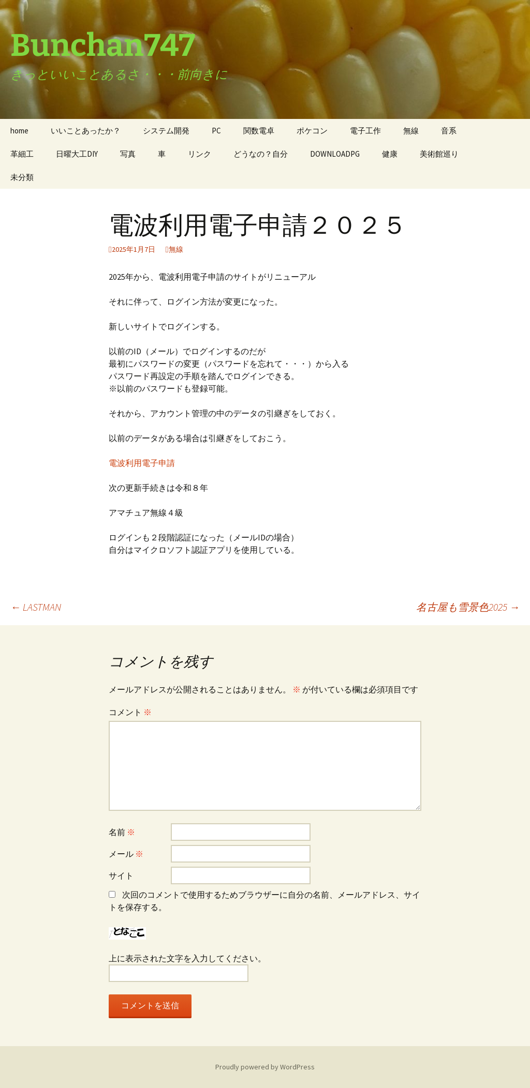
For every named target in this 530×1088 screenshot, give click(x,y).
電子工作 (365, 130)
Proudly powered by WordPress (265, 1066)
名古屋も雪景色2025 (468, 606)
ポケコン (312, 130)
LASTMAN (35, 606)
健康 (390, 154)
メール (126, 854)
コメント (130, 712)
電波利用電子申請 (142, 463)
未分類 (22, 177)
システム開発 (166, 130)
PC (216, 130)
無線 (411, 130)
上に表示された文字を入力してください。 (187, 958)
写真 (128, 154)
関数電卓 (258, 130)
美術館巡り (439, 154)
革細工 (22, 154)
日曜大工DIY (77, 154)
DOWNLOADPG (335, 154)
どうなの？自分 (260, 154)
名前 (122, 832)
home (19, 130)
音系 (449, 130)
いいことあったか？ (86, 130)
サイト (121, 875)
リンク (199, 154)
